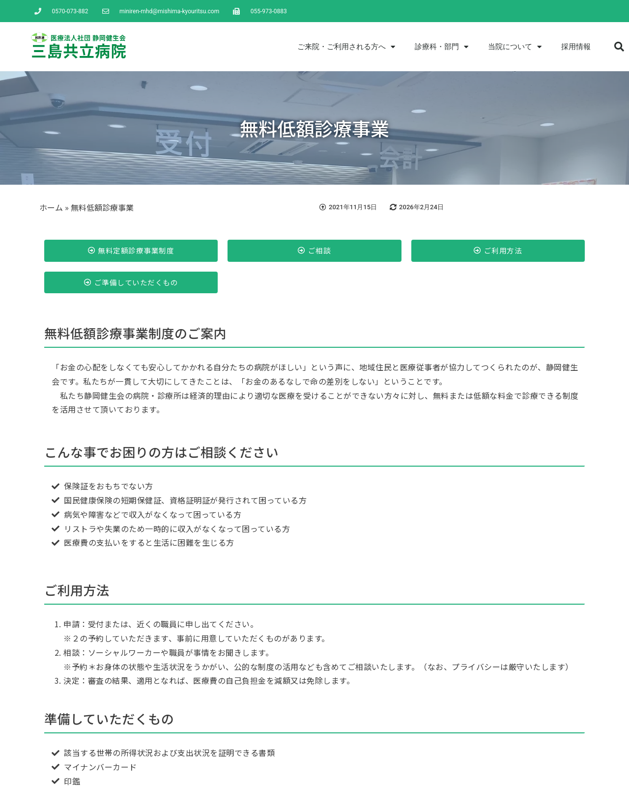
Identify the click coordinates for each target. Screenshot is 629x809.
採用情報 (576, 46)
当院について (515, 47)
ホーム (51, 207)
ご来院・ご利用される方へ (346, 47)
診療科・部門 (441, 47)
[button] (619, 46)
